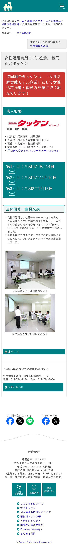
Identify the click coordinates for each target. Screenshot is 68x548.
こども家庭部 (53, 21)
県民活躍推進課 (10, 24)
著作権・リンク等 (30, 516)
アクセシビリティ (30, 520)
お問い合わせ (15, 387)
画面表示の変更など (31, 525)
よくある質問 (28, 533)
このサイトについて (31, 503)
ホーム (20, 21)
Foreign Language (31, 529)
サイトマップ (28, 508)
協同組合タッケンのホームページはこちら (35, 150)
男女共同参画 (24, 33)
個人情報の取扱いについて (35, 512)
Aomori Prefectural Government (35, 541)
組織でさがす (35, 21)
